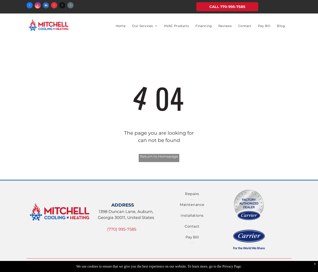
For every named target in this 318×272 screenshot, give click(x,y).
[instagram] (38, 6)
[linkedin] (46, 6)
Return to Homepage (159, 156)
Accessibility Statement (249, 266)
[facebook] (29, 6)
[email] (70, 6)
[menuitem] (120, 26)
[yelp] (54, 6)
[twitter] (62, 6)
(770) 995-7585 (121, 229)
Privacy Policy (171, 266)
